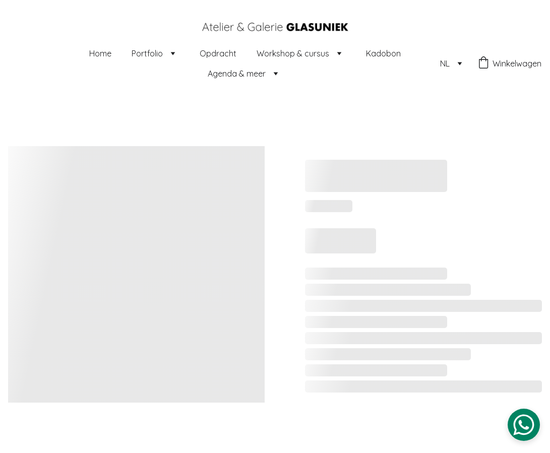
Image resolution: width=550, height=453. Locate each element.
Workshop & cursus (293, 53)
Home (100, 53)
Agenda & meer (237, 74)
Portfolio (147, 53)
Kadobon (383, 53)
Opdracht (218, 53)
